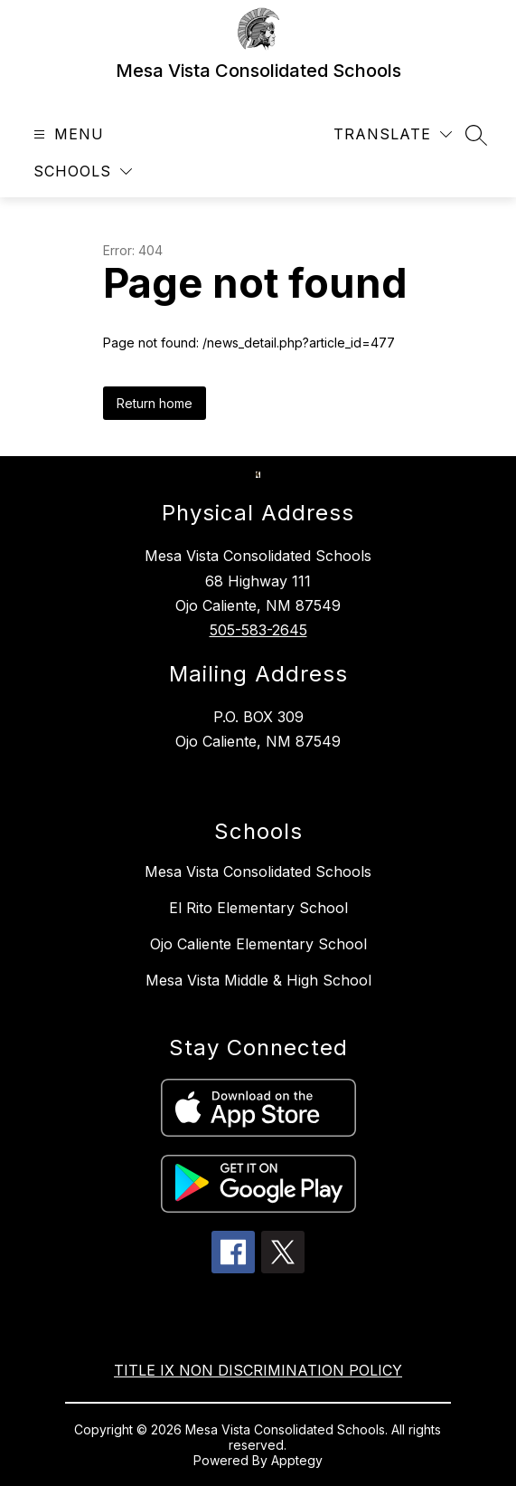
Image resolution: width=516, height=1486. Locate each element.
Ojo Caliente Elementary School (258, 944)
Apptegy (297, 1460)
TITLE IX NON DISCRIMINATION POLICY (258, 1370)
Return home (154, 403)
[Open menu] (66, 134)
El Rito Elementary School (258, 908)
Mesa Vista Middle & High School (258, 980)
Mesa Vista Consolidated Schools (258, 871)
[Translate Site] (392, 134)
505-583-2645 (258, 630)
